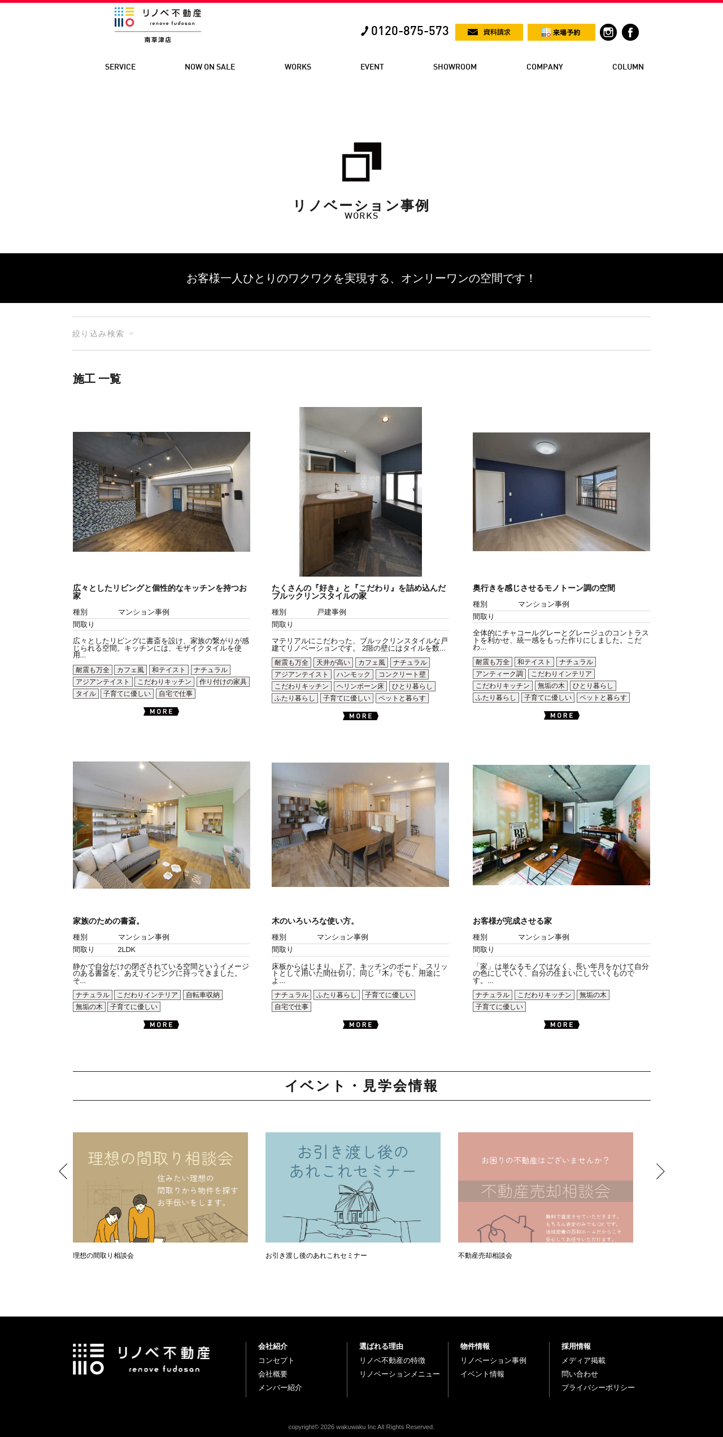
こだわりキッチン (164, 682)
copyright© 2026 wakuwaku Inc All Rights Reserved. (362, 1426)
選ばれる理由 (381, 1346)
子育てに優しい (127, 694)
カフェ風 (130, 670)
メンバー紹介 (280, 1387)
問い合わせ (579, 1374)
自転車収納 (203, 995)
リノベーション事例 (493, 1360)
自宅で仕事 (176, 694)
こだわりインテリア (561, 674)
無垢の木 (551, 686)
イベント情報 (482, 1374)
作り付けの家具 (223, 682)
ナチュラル (211, 670)
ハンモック (354, 674)
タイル (86, 694)
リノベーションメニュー (399, 1374)
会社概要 (273, 1374)
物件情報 (475, 1346)
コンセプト (276, 1360)
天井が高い (333, 662)
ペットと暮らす (402, 698)
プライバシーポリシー (598, 1387)
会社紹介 (273, 1346)
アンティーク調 (499, 674)
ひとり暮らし (412, 686)
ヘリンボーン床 (360, 686)
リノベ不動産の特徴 (392, 1360)
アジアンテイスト (103, 682)
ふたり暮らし (295, 698)
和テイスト (169, 670)
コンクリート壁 (402, 674)
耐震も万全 (93, 670)
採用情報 (576, 1346)
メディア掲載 (583, 1360)
